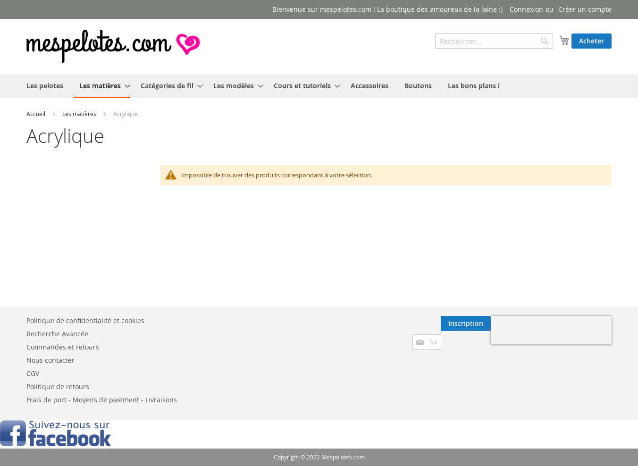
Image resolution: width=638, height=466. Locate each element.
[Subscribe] (466, 323)
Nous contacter (50, 360)
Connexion (526, 9)
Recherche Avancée (57, 333)
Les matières (79, 113)
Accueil (35, 113)
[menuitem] (45, 86)
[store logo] (114, 46)
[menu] (319, 86)
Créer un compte (585, 9)
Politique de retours (57, 386)
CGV (32, 373)
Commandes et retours (62, 346)
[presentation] (551, 330)
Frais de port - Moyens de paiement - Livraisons (101, 399)
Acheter (591, 40)
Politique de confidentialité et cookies (85, 320)
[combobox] (494, 41)
